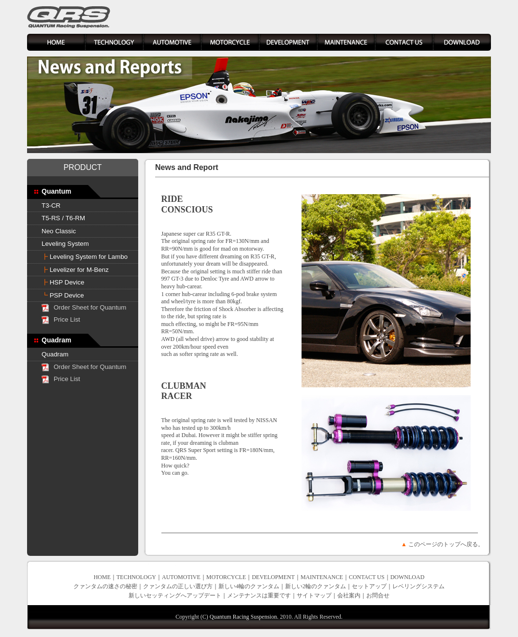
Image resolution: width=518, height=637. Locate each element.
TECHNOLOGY (136, 577)
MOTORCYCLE (226, 577)
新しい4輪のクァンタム (248, 586)
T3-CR (51, 205)
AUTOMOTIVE (181, 577)
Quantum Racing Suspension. (244, 616)
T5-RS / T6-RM (63, 218)
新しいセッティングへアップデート (175, 595)
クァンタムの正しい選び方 (178, 586)
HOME (102, 577)
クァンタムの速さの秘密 (105, 586)
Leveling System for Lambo (85, 256)
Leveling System (65, 243)
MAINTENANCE (322, 577)
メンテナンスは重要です (259, 595)
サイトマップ (314, 595)
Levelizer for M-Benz (75, 269)
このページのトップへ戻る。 (446, 544)
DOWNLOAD (407, 577)
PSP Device (63, 295)
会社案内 (348, 595)
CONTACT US (367, 577)
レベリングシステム (418, 586)
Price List (67, 319)
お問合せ (377, 595)
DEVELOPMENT (273, 577)
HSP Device (63, 282)
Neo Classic (59, 231)
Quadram (55, 354)
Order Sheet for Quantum (90, 307)
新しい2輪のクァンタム (315, 586)
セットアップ (369, 586)
